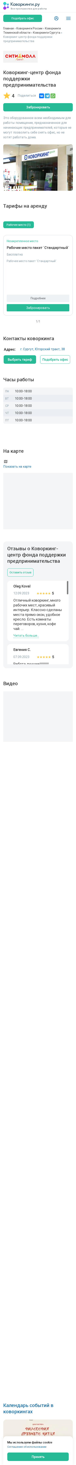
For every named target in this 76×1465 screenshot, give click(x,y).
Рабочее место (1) (18, 225)
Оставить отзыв (20, 572)
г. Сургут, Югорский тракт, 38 (42, 349)
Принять (38, 1457)
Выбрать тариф (20, 359)
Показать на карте (17, 463)
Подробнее (38, 298)
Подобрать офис (55, 359)
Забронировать (38, 107)
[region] (38, 622)
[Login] (56, 18)
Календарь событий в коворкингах (28, 1408)
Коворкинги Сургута (46, 32)
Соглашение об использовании (26, 1446)
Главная (8, 28)
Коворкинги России (29, 28)
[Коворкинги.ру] (21, 6)
